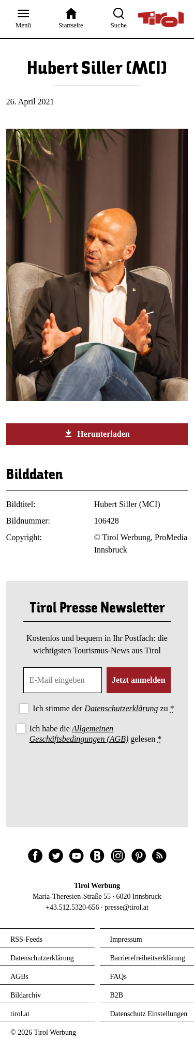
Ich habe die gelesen (95, 733)
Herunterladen (96, 433)
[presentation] (97, 774)
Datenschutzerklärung (121, 708)
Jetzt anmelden (139, 680)
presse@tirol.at (126, 907)
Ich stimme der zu (103, 708)
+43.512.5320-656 (72, 907)
